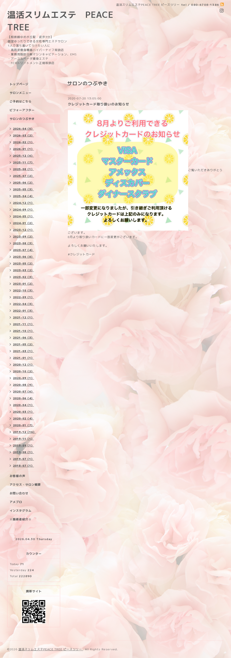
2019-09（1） (23, 445)
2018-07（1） (23, 466)
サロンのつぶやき (22, 119)
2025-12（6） (23, 156)
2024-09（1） (23, 210)
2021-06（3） (23, 338)
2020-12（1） (23, 365)
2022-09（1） (23, 297)
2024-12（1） (23, 203)
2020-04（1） (23, 405)
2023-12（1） (23, 230)
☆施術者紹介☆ (21, 519)
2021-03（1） (23, 351)
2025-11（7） (23, 162)
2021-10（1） (23, 331)
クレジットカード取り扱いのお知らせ (98, 104)
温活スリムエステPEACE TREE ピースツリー (50, 649)
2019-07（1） (23, 459)
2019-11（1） (23, 439)
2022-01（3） (23, 311)
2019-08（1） (23, 452)
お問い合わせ (19, 493)
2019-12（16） (24, 432)
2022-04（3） (23, 304)
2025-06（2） (23, 183)
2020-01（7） (23, 425)
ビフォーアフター (22, 110)
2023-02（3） (23, 277)
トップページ (19, 84)
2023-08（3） (23, 243)
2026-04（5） (23, 129)
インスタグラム (21, 511)
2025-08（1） (23, 169)
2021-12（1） (23, 317)
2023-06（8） (23, 257)
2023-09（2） (23, 237)
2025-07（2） (23, 176)
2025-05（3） (23, 189)
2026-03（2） (23, 135)
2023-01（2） (23, 284)
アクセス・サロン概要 (25, 485)
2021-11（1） (23, 324)
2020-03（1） (23, 412)
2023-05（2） (23, 263)
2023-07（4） (23, 250)
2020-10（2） (23, 371)
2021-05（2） (23, 344)
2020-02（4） (23, 418)
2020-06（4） (23, 398)
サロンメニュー (21, 93)
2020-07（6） (23, 392)
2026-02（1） (23, 142)
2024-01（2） (23, 223)
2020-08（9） (23, 385)
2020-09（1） (23, 378)
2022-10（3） (23, 290)
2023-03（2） (23, 270)
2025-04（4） (23, 196)
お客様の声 (17, 476)
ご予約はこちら (21, 101)
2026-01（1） (23, 149)
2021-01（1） (23, 358)
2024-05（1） (23, 216)
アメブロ (16, 502)
